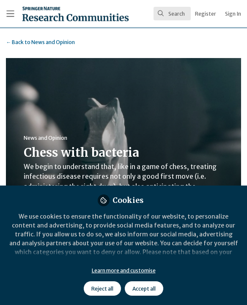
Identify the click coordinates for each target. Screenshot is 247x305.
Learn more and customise (124, 270)
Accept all (144, 289)
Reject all (102, 289)
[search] (172, 13)
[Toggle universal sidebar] (10, 13)
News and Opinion (40, 42)
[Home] (54, 13)
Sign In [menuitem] (233, 14)
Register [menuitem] (205, 14)
